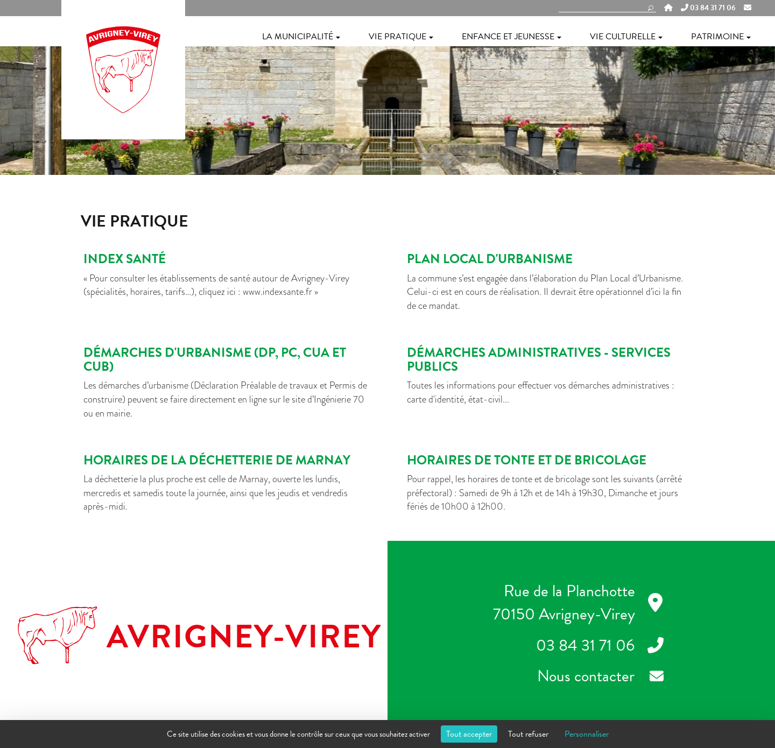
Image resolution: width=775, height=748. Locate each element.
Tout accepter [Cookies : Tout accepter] (469, 734)
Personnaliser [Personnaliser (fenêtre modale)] (587, 734)
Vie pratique (401, 36)
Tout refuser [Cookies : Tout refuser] (528, 734)
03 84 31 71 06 (708, 8)
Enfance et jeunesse (511, 36)
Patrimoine (721, 36)
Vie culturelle (626, 36)
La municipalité (301, 36)
